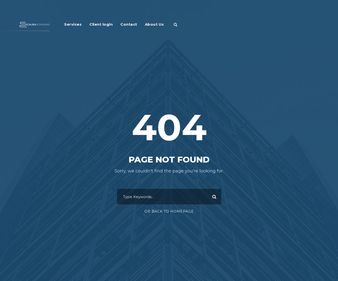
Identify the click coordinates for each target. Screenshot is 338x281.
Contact (128, 24)
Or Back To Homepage (169, 211)
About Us (154, 24)
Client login (101, 24)
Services (73, 24)
